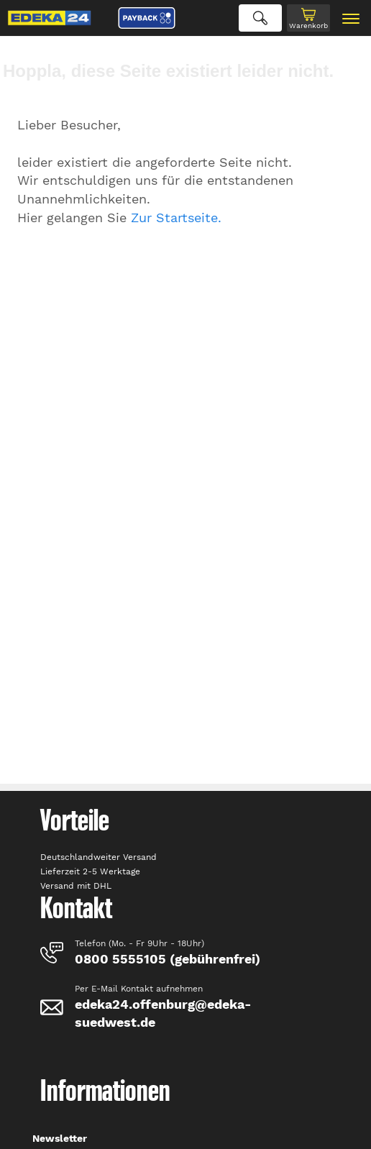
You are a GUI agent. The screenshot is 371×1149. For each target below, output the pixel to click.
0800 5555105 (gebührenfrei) (167, 958)
